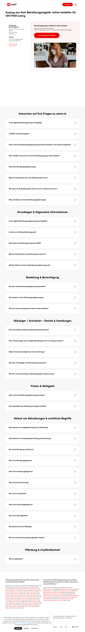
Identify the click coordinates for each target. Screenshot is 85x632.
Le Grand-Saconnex (30, 592)
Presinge (7, 600)
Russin (7, 604)
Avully (14, 598)
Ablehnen (26, 628)
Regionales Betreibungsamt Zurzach (52, 592)
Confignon (23, 596)
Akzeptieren (18, 628)
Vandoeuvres (34, 601)
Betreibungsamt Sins (48, 590)
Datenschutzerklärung (23, 623)
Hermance (14, 601)
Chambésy (33, 606)
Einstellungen (35, 628)
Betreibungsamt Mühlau (67, 589)
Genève (19, 587)
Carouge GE (32, 595)
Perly (38, 603)
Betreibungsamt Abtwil (65, 590)
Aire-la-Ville (18, 606)
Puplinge (27, 598)
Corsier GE (34, 600)
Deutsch (75, 627)
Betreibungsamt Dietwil (49, 589)
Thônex (24, 595)
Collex (20, 598)
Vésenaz (24, 593)
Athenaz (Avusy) (30, 604)
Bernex (31, 596)
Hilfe (61, 627)
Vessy (37, 596)
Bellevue (7, 608)
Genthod (15, 608)
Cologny (31, 593)
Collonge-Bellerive (24, 600)
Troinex (19, 603)
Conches (16, 596)
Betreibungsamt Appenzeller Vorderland (53, 595)
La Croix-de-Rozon (28, 603)
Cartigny (7, 598)
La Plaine (14, 604)
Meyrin (21, 592)
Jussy (6, 603)
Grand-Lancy (15, 590)
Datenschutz (54, 627)
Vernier (31, 590)
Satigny (34, 598)
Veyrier (13, 603)
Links (66, 627)
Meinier (26, 601)
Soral (38, 604)
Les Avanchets (15, 593)
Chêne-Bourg (16, 595)
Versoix (26, 606)
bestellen (67, 4)
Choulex (15, 600)
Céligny (22, 608)
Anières (7, 601)
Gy (21, 601)
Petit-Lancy (24, 590)
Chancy (21, 604)
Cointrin (15, 592)
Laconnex (10, 606)
